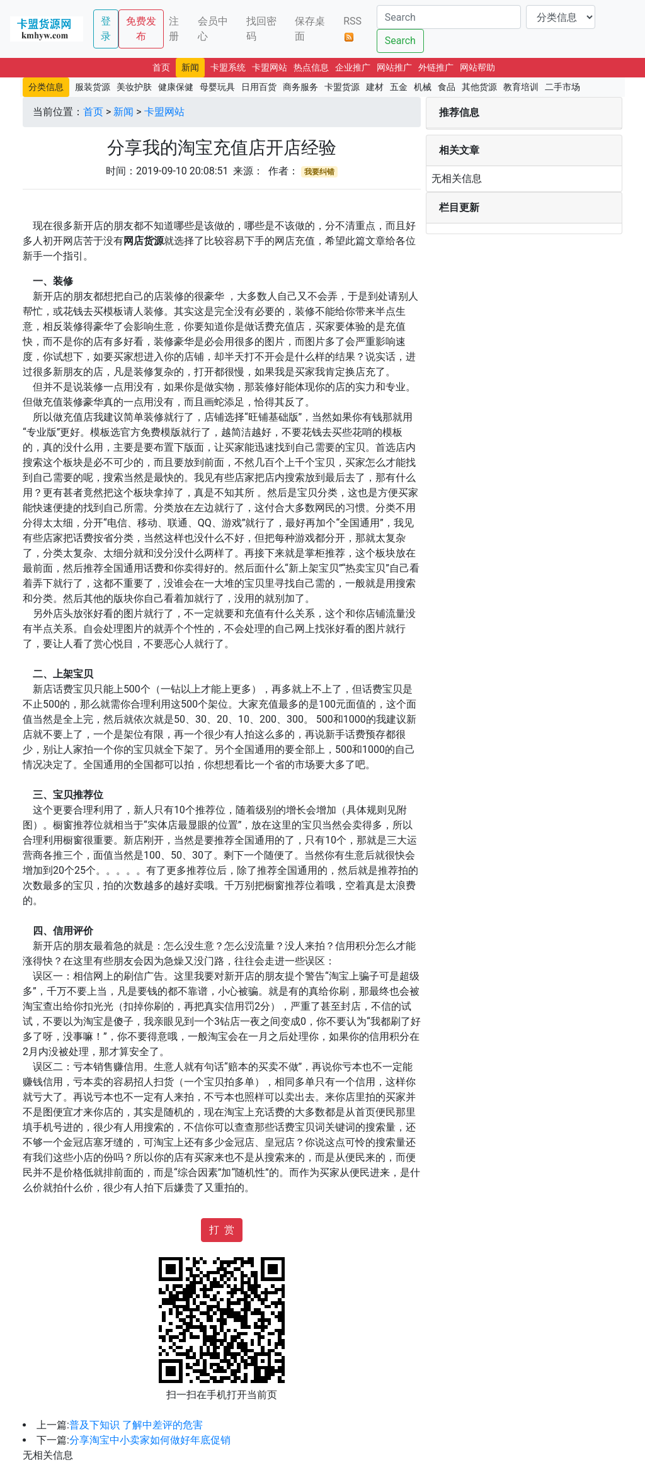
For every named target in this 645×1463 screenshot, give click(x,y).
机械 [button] (422, 87)
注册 (174, 28)
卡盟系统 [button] (228, 67)
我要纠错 (319, 171)
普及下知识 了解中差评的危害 (136, 1425)
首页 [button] (161, 67)
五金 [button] (399, 87)
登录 (106, 28)
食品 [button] (446, 87)
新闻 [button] (190, 67)
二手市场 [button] (562, 87)
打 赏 (221, 1230)
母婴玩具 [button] (217, 87)
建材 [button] (375, 87)
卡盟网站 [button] (269, 67)
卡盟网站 (164, 112)
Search (400, 41)
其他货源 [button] (479, 87)
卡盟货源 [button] (342, 87)
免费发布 (141, 28)
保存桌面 (310, 28)
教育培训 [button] (521, 87)
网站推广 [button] (394, 67)
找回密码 (261, 28)
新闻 (123, 112)
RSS (352, 28)
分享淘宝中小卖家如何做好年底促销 (150, 1440)
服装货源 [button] (92, 87)
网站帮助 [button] (477, 67)
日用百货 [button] (259, 87)
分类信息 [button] (46, 87)
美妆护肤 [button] (134, 87)
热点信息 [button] (311, 67)
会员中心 (213, 28)
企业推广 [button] (352, 67)
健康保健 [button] (175, 87)
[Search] (449, 17)
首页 (93, 112)
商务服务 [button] (300, 87)
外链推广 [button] (436, 67)
